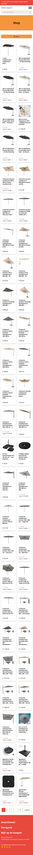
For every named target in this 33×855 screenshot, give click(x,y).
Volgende (27, 810)
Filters (16, 36)
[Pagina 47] (20, 810)
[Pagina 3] (11, 810)
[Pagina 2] (7, 810)
